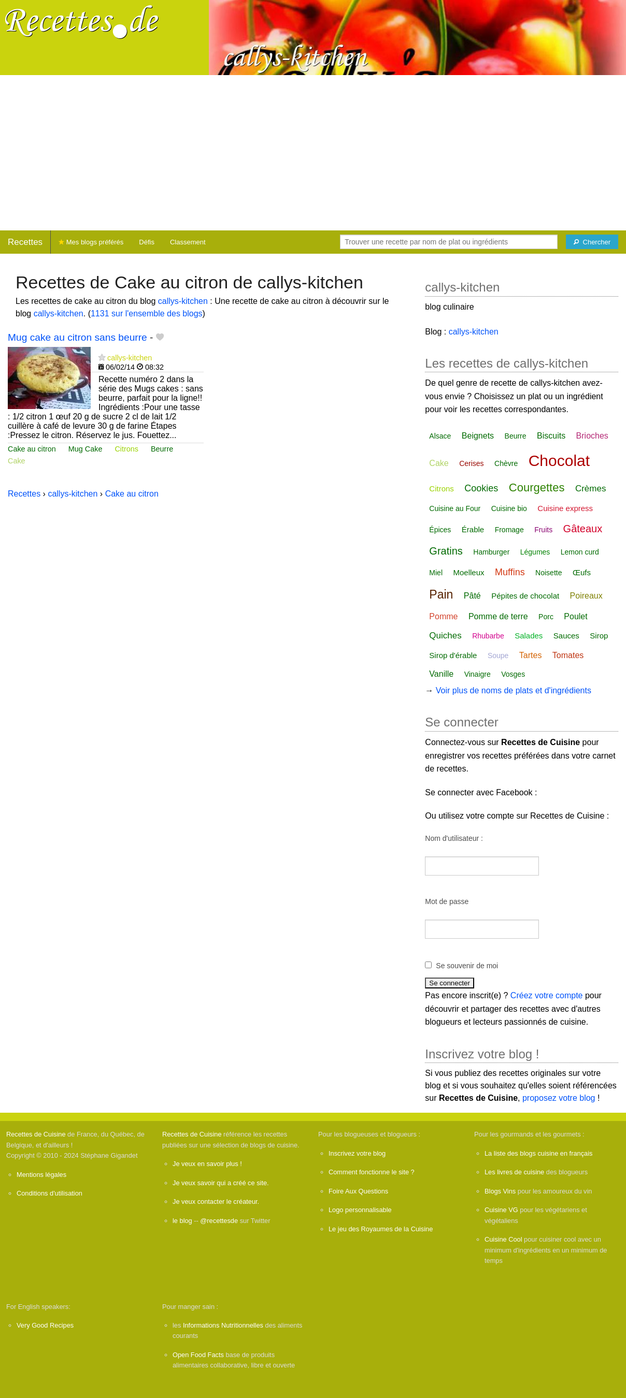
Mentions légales (41, 1174)
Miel (436, 573)
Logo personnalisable (360, 1210)
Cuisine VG (501, 1210)
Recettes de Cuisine (36, 1134)
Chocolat (559, 460)
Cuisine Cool (503, 1239)
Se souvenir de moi (467, 966)
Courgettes (537, 487)
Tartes (530, 655)
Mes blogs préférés (91, 242)
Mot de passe (446, 901)
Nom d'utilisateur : (454, 838)
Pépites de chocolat (525, 595)
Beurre (162, 449)
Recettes (25, 242)
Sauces (566, 635)
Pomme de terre (498, 616)
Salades (529, 635)
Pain (441, 594)
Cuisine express (565, 508)
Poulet (575, 616)
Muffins (510, 572)
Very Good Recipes (45, 1325)
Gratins (445, 551)
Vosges (513, 674)
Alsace (440, 436)
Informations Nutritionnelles (223, 1325)
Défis (146, 242)
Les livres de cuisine (514, 1172)
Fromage (509, 530)
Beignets (478, 435)
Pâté (472, 595)
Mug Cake (85, 449)
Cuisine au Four (454, 508)
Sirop (599, 635)
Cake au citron (32, 449)
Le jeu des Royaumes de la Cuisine (381, 1229)
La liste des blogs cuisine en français (538, 1153)
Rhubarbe (488, 636)
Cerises (471, 463)
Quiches (445, 635)
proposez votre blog (558, 1098)
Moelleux (468, 572)
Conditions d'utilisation (49, 1193)
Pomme (443, 616)
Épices (440, 530)
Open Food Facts (198, 1355)
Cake (16, 461)
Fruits (543, 530)
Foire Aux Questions (358, 1191)
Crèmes (590, 488)
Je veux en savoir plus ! (207, 1164)
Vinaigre (477, 674)
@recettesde (219, 1221)
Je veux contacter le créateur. (216, 1201)
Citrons (126, 449)
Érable (473, 529)
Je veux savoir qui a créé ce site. (221, 1183)
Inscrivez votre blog (357, 1153)
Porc (545, 617)
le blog (182, 1221)
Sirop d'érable (453, 655)
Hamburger (491, 552)
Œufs (582, 572)
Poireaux (586, 595)
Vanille (441, 673)
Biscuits (551, 435)
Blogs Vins (500, 1191)
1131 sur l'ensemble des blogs (147, 313)
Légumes (535, 552)
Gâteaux (583, 528)
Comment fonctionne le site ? (372, 1172)
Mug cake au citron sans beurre (77, 337)
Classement (188, 242)
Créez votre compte (546, 995)
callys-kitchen (183, 301)
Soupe (498, 655)
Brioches (592, 435)
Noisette (548, 573)
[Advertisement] (313, 152)
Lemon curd (580, 552)
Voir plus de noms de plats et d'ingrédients (513, 690)
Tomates (568, 655)
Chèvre (506, 463)
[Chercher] (592, 242)
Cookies (481, 488)
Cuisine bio (509, 508)
